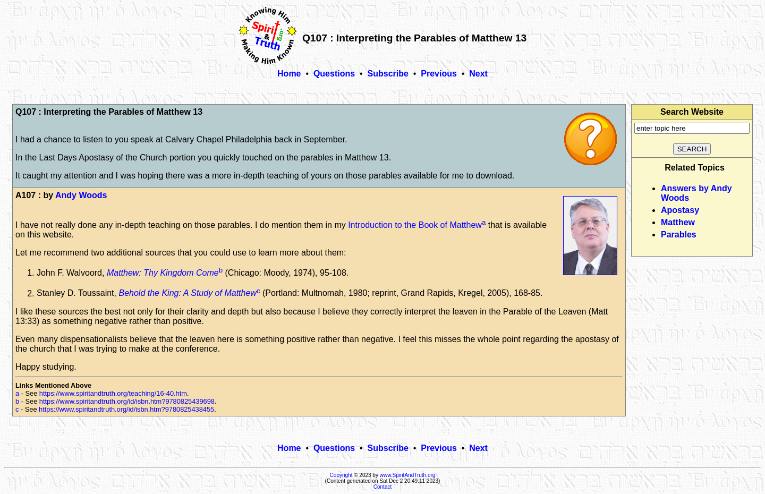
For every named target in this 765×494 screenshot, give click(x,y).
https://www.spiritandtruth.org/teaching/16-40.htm (113, 393)
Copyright (341, 475)
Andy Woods (81, 195)
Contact (382, 487)
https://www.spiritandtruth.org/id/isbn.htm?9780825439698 (127, 401)
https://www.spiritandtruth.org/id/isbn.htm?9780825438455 (126, 409)
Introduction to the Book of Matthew (415, 224)
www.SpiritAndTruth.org (408, 475)
